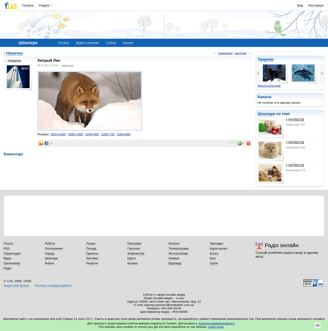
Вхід (300, 5)
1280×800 (123, 134)
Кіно (213, 258)
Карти (131, 258)
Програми (134, 243)
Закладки (216, 243)
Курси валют (219, 248)
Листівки (92, 258)
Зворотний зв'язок (16, 285)
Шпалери (266, 114)
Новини (174, 258)
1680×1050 (75, 134)
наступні (240, 53)
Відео (8, 258)
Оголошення (54, 248)
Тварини (266, 59)
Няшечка (14, 53)
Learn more (216, 326)
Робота (50, 243)
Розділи (44, 5)
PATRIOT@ (295, 119)
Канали (128, 42)
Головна (27, 5)
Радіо (7, 268)
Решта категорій (269, 85)
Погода (91, 248)
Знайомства (135, 253)
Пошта (8, 243)
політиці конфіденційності (216, 323)
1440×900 (92, 134)
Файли (49, 263)
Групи (214, 263)
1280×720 (108, 134)
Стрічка (111, 42)
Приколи (92, 253)
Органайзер (12, 263)
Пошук (90, 243)
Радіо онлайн (282, 245)
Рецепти (92, 263)
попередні (225, 53)
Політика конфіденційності (53, 285)
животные (68, 65)
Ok (318, 325)
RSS (7, 248)
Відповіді (175, 263)
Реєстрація (315, 5)
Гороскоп (133, 248)
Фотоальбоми (178, 253)
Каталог (174, 243)
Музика (132, 263)
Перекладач (12, 253)
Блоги (214, 253)
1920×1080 (58, 134)
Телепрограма (179, 248)
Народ (49, 253)
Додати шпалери (87, 42)
